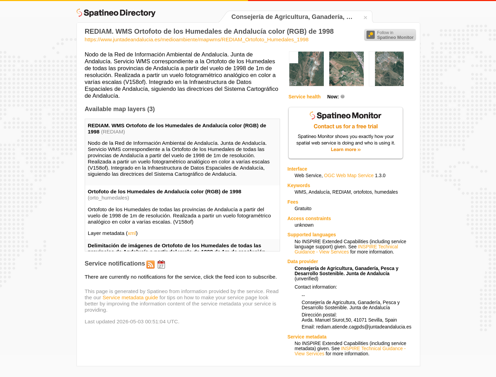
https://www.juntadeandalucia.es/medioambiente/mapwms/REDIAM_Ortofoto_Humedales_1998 (197, 39)
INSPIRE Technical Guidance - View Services (346, 249)
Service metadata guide (130, 297)
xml (132, 233)
